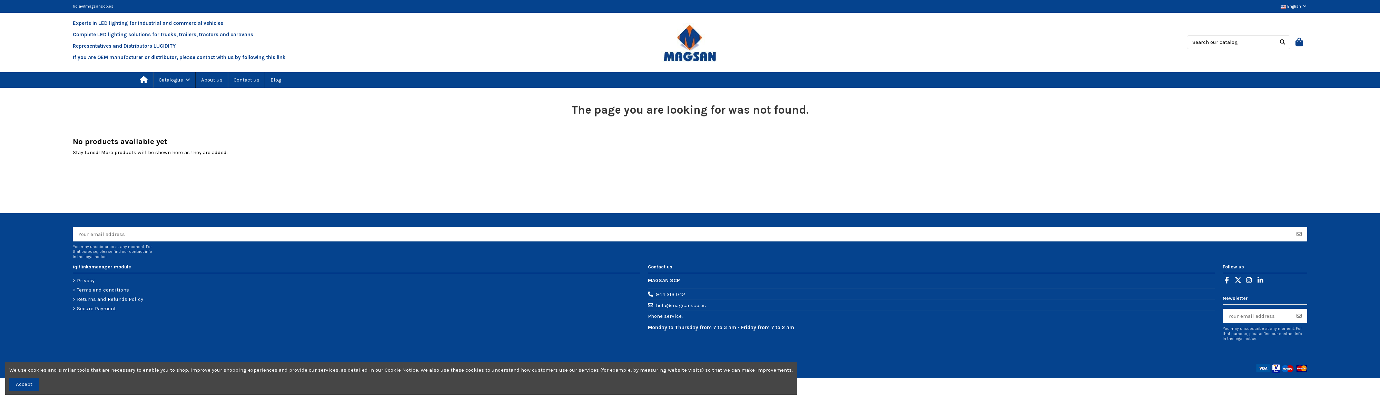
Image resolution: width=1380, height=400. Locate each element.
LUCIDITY (165, 46)
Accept (24, 384)
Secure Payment (96, 308)
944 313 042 (670, 294)
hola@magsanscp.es (93, 6)
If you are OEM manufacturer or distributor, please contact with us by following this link (179, 57)
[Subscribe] (1299, 234)
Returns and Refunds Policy (110, 299)
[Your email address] (682, 234)
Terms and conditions (103, 290)
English (1294, 6)
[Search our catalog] (1282, 42)
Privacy (86, 280)
